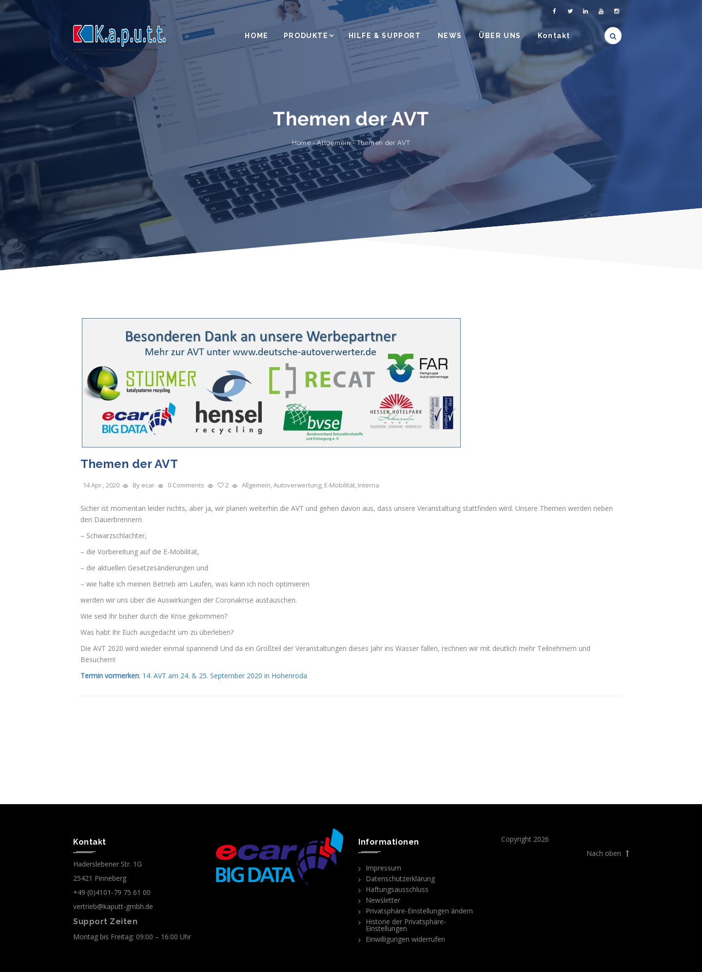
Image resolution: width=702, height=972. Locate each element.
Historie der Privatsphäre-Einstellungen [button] (406, 925)
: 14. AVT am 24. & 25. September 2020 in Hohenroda (193, 675)
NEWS (450, 36)
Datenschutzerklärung (400, 878)
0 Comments (186, 485)
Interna (368, 485)
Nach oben (607, 853)
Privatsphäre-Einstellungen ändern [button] (419, 910)
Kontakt (554, 36)
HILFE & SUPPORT (385, 36)
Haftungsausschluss (397, 889)
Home (301, 142)
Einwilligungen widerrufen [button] (405, 939)
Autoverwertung (297, 485)
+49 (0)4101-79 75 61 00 (112, 892)
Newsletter (383, 900)
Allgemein (334, 142)
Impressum (383, 867)
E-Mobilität (339, 485)
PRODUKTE (306, 36)
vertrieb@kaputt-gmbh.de (113, 906)
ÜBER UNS (500, 36)
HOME (256, 36)
